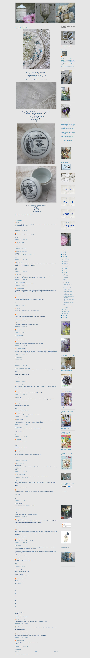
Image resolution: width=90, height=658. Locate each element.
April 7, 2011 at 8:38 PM (21, 381)
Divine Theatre (19, 335)
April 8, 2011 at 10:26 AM (21, 477)
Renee (17, 308)
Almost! (65, 279)
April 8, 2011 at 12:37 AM (21, 410)
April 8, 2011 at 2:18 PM (21, 500)
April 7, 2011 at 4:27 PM (21, 239)
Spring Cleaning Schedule (68, 287)
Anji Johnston (18, 419)
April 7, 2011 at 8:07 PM (21, 365)
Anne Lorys (18, 450)
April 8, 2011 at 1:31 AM (21, 436)
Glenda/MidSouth (19, 329)
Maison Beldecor (19, 463)
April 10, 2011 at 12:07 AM (21, 576)
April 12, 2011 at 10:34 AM (21, 646)
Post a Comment (18, 649)
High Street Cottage (19, 619)
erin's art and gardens (20, 384)
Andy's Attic (18, 480)
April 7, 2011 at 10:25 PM (21, 400)
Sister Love (66, 304)
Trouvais (17, 397)
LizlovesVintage (19, 288)
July (64, 268)
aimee (17, 403)
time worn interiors (19, 640)
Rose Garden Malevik (20, 578)
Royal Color (66, 277)
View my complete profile (67, 66)
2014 (64, 252)
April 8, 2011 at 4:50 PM (21, 509)
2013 (64, 254)
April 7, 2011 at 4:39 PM (21, 271)
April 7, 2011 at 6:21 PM (21, 338)
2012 (64, 256)
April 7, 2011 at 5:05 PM (21, 285)
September (66, 265)
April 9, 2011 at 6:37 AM (21, 542)
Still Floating (66, 275)
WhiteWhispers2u (19, 282)
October (65, 263)
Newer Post (17, 651)
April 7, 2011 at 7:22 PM (21, 345)
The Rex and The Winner (68, 291)
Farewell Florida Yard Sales (22, 28)
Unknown (18, 274)
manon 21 (18, 427)
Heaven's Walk (19, 519)
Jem (17, 233)
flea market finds (23, 215)
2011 (64, 258)
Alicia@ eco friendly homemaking (22, 633)
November (66, 261)
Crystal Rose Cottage (20, 348)
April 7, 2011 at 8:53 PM (21, 388)
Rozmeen (18, 439)
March (65, 309)
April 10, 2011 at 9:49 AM (21, 623)
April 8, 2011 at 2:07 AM (21, 460)
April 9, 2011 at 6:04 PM (21, 566)
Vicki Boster (18, 545)
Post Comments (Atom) (24, 654)
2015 (64, 250)
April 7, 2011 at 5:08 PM (21, 294)
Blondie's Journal (19, 297)
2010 (64, 315)
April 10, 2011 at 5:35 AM (21, 616)
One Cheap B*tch (19, 242)
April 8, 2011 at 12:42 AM (21, 416)
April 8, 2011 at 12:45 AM (21, 424)
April (65, 274)
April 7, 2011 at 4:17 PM (21, 230)
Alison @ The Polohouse (20, 251)
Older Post (56, 651)
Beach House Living (20, 474)
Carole (17, 489)
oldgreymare (18, 357)
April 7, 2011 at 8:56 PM (21, 394)
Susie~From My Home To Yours (22, 368)
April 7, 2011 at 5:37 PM (21, 312)
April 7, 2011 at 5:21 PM (21, 305)
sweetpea (18, 262)
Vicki (17, 391)
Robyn (17, 529)
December (66, 259)
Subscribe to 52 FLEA (65, 547)
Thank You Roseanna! (67, 289)
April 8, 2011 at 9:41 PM (21, 526)
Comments (64, 526)
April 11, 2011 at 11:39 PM (21, 631)
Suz (17, 222)
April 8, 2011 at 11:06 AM (21, 487)
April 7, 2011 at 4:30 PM (21, 248)
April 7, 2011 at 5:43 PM (21, 319)
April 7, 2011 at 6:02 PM (21, 326)
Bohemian (18, 569)
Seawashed (18, 322)
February (65, 311)
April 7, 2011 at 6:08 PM (21, 332)
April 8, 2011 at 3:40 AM (21, 471)
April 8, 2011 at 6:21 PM (21, 516)
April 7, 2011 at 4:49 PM (21, 279)
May (65, 272)
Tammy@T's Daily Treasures (21, 413)
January (65, 313)
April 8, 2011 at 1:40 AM (21, 447)
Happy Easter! (66, 282)
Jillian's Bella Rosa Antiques (21, 559)
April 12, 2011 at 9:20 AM (21, 637)
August (65, 266)
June (65, 270)
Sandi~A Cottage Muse (20, 539)
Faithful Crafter (19, 341)
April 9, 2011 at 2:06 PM (21, 556)
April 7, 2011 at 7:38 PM (21, 354)
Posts (63, 524)
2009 (64, 317)
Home (36, 651)
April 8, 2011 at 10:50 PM (21, 536)
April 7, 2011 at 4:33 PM (21, 259)
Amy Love (65, 280)
